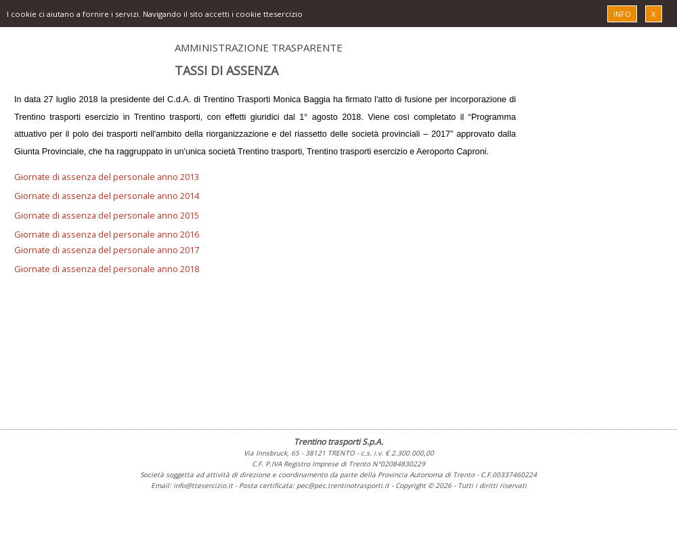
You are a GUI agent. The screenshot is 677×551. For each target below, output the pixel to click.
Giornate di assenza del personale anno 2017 (106, 250)
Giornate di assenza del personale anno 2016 (106, 234)
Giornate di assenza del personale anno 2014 (106, 196)
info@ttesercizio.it (203, 485)
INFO (622, 14)
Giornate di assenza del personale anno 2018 (106, 269)
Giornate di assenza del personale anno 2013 (106, 177)
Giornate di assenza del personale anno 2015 (106, 215)
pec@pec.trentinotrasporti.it (343, 485)
